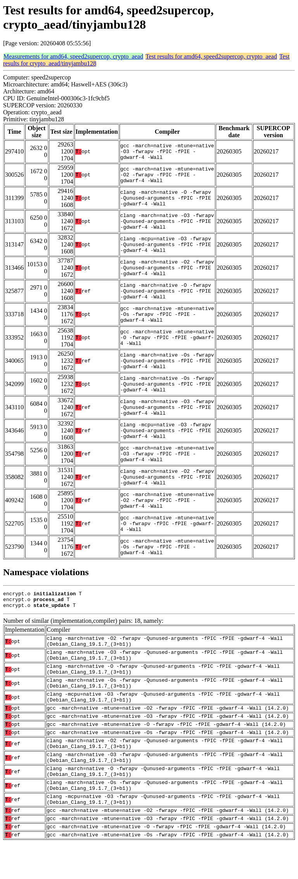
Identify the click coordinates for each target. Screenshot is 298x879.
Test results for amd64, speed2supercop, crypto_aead (211, 56)
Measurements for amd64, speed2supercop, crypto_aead (73, 56)
